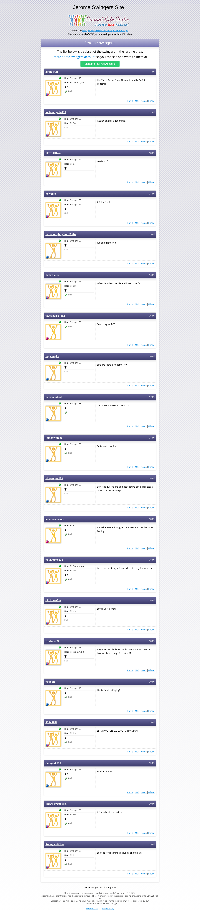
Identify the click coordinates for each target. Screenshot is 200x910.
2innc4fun (51, 71)
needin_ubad (53, 397)
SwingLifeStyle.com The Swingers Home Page (105, 30)
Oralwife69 (52, 641)
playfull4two (53, 153)
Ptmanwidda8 (53, 437)
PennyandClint (54, 844)
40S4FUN (51, 722)
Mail (137, 101)
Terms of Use (92, 908)
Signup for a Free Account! (100, 63)
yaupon (50, 681)
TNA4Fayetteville (56, 803)
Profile (130, 101)
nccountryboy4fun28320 (60, 234)
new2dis (50, 193)
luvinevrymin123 (55, 112)
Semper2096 (53, 763)
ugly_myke (52, 356)
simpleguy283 (54, 478)
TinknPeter (52, 275)
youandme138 (54, 559)
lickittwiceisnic (54, 519)
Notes (144, 101)
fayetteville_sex (55, 315)
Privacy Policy (108, 908)
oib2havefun (53, 600)
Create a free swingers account (73, 57)
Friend (151, 101)
